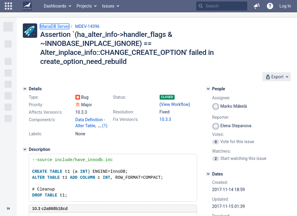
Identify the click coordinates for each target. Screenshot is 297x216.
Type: (34, 97)
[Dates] (208, 174)
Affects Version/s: (45, 112)
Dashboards (55, 6)
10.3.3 (165, 119)
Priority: (36, 104)
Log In (285, 6)
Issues (108, 6)
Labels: (35, 133)
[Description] (25, 149)
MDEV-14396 (87, 26)
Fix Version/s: (126, 119)
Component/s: (42, 119)
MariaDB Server (54, 26)
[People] (208, 89)
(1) (105, 125)
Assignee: (221, 97)
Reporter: (220, 117)
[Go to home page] (27, 6)
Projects (84, 6)
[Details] (25, 89)
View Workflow (175, 104)
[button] (8, 6)
